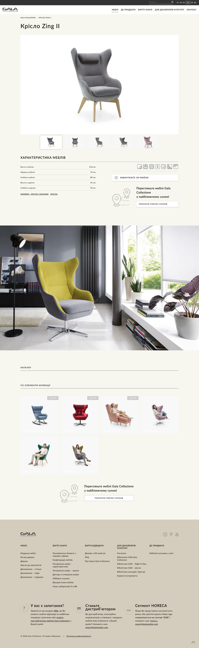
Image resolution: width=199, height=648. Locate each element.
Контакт (191, 9)
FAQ (87, 557)
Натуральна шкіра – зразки (66, 570)
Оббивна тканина (61, 578)
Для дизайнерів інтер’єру (169, 9)
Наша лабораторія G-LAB (65, 586)
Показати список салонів (153, 204)
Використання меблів (63, 582)
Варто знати (145, 9)
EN (181, 3)
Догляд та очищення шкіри (66, 574)
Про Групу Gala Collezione (97, 561)
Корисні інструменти (127, 576)
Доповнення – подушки (32, 577)
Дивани (24, 561)
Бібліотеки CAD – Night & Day (131, 564)
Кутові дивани (27, 557)
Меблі (115, 9)
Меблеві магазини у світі (161, 553)
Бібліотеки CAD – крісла (129, 568)
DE (192, 3)
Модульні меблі (28, 553)
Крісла (54, 194)
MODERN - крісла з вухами (35, 194)
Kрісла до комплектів (31, 565)
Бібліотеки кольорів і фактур (131, 572)
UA (188, 3)
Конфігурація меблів (62, 560)
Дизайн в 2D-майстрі (95, 553)
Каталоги (121, 553)
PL (178, 3)
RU (184, 3)
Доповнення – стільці (31, 569)
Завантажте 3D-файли (132, 177)
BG (195, 3)
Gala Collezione (28, 18)
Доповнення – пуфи (30, 573)
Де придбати (128, 9)
